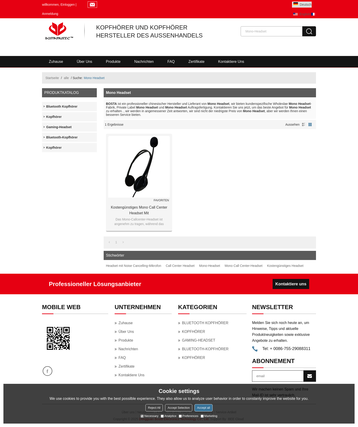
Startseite (52, 78)
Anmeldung (50, 14)
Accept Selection (179, 407)
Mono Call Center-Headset (244, 266)
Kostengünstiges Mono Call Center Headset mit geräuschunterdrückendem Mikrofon (139, 210)
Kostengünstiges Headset (285, 266)
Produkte (113, 62)
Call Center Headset (180, 266)
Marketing (209, 416)
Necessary (149, 416)
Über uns (84, 62)
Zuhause (56, 62)
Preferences (188, 416)
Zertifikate (196, 62)
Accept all (203, 407)
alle (66, 78)
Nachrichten (144, 62)
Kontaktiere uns (231, 62)
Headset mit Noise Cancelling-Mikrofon (133, 266)
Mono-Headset (209, 266)
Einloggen (68, 4)
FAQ (171, 62)
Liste (303, 124)
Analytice (168, 416)
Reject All (154, 407)
